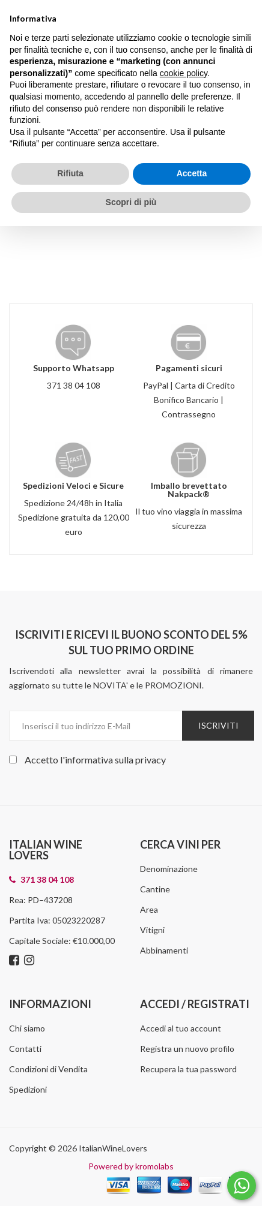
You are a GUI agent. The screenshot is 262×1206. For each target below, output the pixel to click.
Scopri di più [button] (131, 202)
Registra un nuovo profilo (187, 1048)
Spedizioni (28, 1089)
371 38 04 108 (73, 385)
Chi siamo (27, 1028)
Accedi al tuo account (180, 1028)
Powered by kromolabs (131, 1166)
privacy (150, 759)
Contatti (25, 1048)
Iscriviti (218, 725)
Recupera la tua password (188, 1069)
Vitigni (152, 930)
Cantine (155, 889)
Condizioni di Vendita (48, 1069)
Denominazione (169, 869)
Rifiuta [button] (70, 173)
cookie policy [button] (183, 73)
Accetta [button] (192, 173)
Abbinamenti (164, 950)
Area (149, 909)
